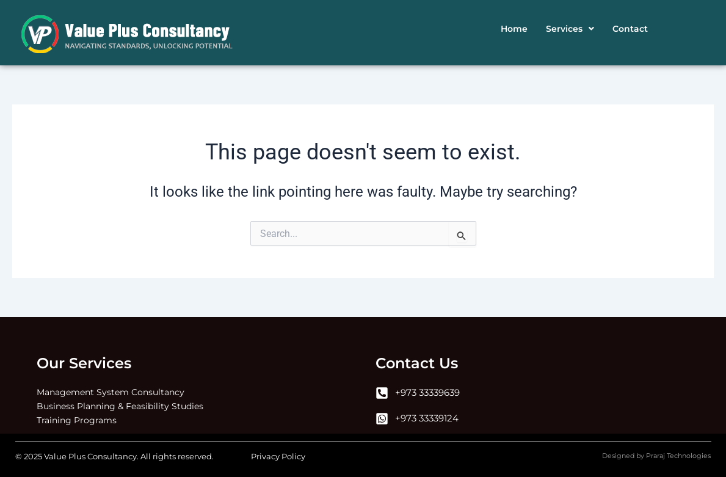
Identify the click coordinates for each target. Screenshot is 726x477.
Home (514, 28)
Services (570, 28)
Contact (630, 28)
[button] (570, 28)
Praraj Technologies (678, 455)
